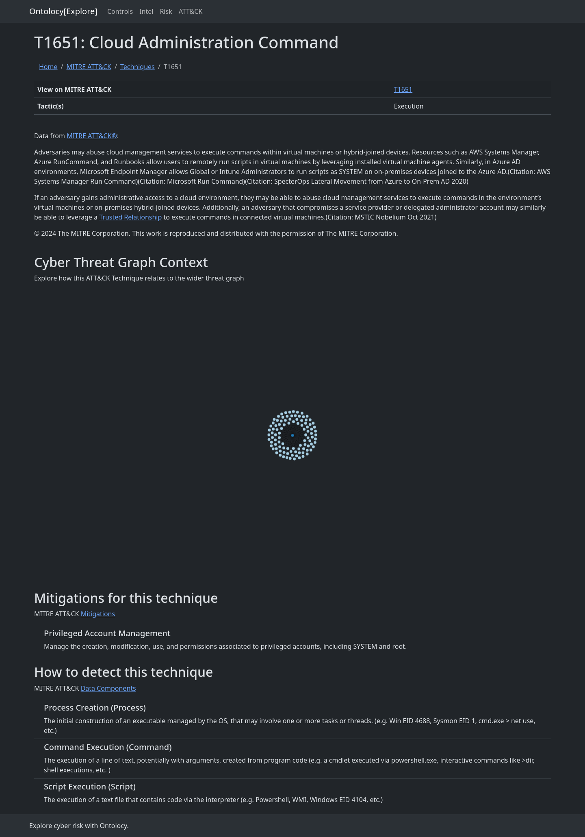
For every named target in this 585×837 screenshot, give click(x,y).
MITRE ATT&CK (88, 66)
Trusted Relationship (130, 217)
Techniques (137, 66)
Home (48, 66)
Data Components (108, 688)
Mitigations (98, 613)
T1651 (403, 89)
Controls (120, 11)
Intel (146, 11)
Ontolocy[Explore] (63, 11)
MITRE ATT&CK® (92, 135)
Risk (166, 11)
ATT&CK (191, 11)
